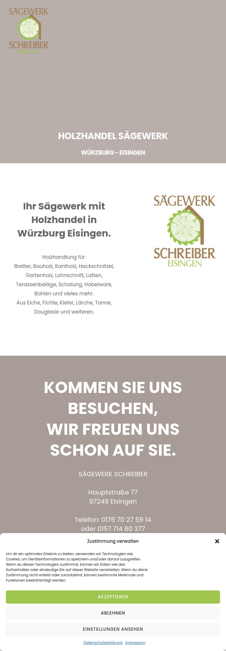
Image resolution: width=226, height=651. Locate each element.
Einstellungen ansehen (113, 629)
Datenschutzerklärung (103, 642)
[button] (217, 541)
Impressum (135, 642)
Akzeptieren (113, 597)
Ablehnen (113, 613)
